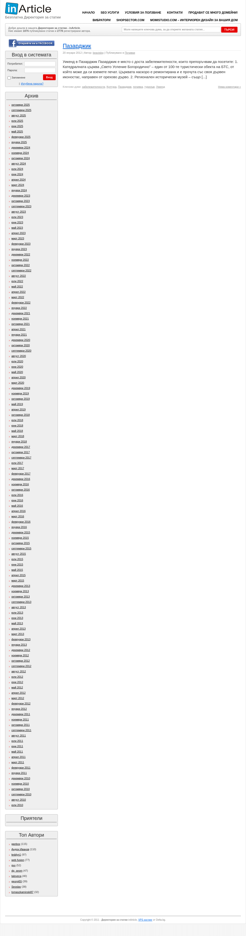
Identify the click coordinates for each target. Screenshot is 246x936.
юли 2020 (17, 361)
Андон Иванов (20, 849)
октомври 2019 (20, 398)
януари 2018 (19, 441)
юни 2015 (17, 564)
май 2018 (17, 430)
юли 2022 (17, 281)
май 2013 (17, 623)
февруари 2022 (20, 302)
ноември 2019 (20, 393)
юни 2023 (17, 222)
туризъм (149, 86)
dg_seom (16, 870)
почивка (138, 86)
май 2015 (17, 569)
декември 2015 (20, 532)
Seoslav (16, 886)
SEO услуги (110, 12)
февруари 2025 (20, 136)
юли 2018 (17, 420)
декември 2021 (20, 313)
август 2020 (18, 356)
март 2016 (17, 516)
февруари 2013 (20, 639)
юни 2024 (17, 174)
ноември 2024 (20, 152)
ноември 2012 (20, 655)
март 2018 (17, 436)
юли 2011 (17, 740)
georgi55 (16, 881)
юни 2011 (17, 746)
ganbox (15, 843)
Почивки (130, 52)
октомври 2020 (20, 345)
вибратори (102, 20)
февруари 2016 (20, 521)
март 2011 (17, 762)
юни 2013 (17, 617)
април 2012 (18, 692)
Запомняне (17, 77)
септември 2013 (21, 601)
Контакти (175, 12)
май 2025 (17, 131)
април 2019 (18, 409)
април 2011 (18, 756)
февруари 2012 (20, 703)
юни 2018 (17, 425)
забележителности (93, 86)
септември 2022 (21, 270)
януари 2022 (19, 307)
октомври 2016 (20, 489)
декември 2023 (20, 195)
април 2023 (18, 233)
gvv (13, 865)
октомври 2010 (20, 789)
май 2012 (17, 687)
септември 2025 (21, 110)
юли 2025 (17, 120)
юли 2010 (17, 805)
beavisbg (98, 52)
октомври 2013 (20, 596)
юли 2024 (17, 168)
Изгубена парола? (32, 83)
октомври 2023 (20, 200)
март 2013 (17, 634)
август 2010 (18, 799)
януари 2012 (19, 708)
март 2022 (17, 297)
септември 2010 (21, 794)
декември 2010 (20, 778)
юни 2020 (17, 366)
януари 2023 (19, 249)
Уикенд (160, 86)
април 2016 (18, 511)
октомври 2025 (20, 104)
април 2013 (18, 628)
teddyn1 (16, 854)
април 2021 (18, 329)
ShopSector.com (130, 20)
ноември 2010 (20, 783)
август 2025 (18, 115)
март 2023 (17, 238)
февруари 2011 (20, 767)
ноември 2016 (20, 484)
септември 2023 (21, 206)
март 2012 (17, 698)
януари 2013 (19, 644)
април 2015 (18, 575)
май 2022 (17, 286)
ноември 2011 (20, 719)
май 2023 (17, 227)
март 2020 (17, 382)
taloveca (16, 876)
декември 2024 (20, 147)
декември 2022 (20, 254)
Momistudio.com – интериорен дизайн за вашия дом (194, 20)
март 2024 (17, 184)
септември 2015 (21, 548)
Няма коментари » (229, 86)
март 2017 (17, 468)
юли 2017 (17, 462)
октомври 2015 (20, 543)
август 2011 (18, 735)
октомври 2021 (20, 323)
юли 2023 (17, 217)
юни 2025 (17, 126)
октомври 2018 (20, 414)
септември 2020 (21, 350)
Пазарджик (77, 46)
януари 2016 (19, 527)
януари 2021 (19, 334)
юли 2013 (17, 612)
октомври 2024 (20, 158)
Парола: (13, 70)
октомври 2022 (20, 265)
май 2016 (17, 505)
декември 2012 (20, 650)
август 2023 (18, 211)
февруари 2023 (20, 243)
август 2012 (18, 671)
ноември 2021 (20, 318)
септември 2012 (21, 666)
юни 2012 (17, 682)
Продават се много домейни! (213, 12)
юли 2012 (17, 676)
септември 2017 (21, 457)
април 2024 (18, 179)
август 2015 (18, 553)
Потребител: (15, 63)
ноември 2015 (20, 537)
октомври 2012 (20, 660)
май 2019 (17, 404)
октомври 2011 (20, 724)
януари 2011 (19, 772)
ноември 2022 (20, 259)
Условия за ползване (143, 12)
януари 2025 (19, 142)
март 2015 (17, 580)
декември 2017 (20, 446)
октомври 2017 (20, 452)
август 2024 (18, 163)
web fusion (17, 859)
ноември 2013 (20, 591)
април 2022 (18, 291)
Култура (111, 86)
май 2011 (17, 751)
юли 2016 (17, 495)
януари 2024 (19, 190)
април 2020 (18, 377)
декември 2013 (20, 585)
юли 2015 (17, 559)
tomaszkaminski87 (22, 892)
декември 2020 (20, 339)
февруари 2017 (20, 473)
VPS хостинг (145, 920)
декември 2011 (20, 714)
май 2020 (17, 372)
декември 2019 (20, 388)
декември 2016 (20, 478)
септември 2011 (21, 730)
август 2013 (18, 607)
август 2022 (18, 275)
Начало (88, 12)
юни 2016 (17, 500)
